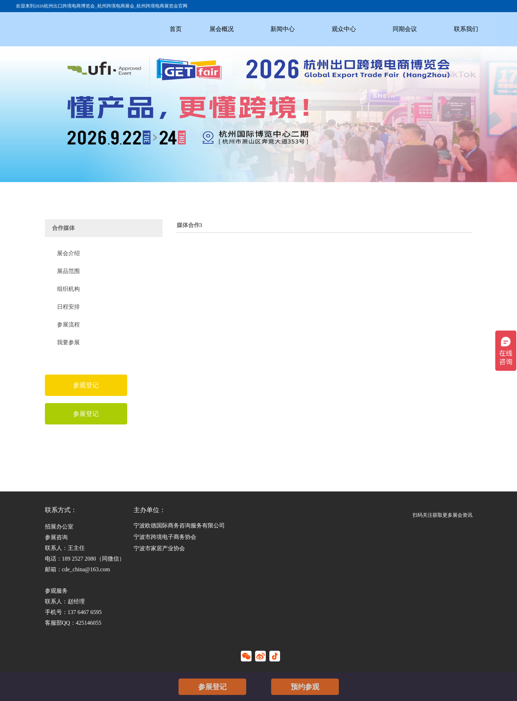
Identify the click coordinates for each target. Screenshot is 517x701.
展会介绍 (68, 253)
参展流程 (68, 324)
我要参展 (68, 342)
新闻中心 (282, 29)
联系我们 (465, 29)
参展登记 (212, 687)
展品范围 (68, 271)
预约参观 (305, 687)
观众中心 (343, 29)
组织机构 (68, 289)
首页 (176, 29)
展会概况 (221, 29)
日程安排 (68, 307)
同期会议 (404, 29)
